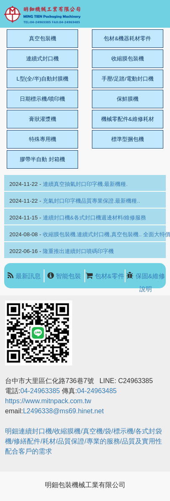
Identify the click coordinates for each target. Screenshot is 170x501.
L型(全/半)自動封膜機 (42, 79)
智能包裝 (68, 275)
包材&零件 (109, 275)
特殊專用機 (42, 139)
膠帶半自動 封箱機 (42, 159)
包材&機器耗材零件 (127, 38)
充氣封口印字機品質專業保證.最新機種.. (91, 201)
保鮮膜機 (128, 99)
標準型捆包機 (127, 139)
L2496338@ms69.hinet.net (64, 411)
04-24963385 (40, 390)
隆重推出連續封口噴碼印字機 (78, 251)
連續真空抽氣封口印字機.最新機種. (85, 184)
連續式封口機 (42, 58)
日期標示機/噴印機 (42, 99)
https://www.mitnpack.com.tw (48, 400)
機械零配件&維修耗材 (127, 119)
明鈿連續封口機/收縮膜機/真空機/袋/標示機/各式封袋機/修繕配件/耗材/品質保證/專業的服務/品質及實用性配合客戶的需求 (83, 441)
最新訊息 (28, 275)
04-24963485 (97, 390)
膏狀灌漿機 (42, 119)
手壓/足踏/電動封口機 (128, 79)
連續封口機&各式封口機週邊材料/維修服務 (94, 217)
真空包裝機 (42, 38)
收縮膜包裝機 (127, 58)
